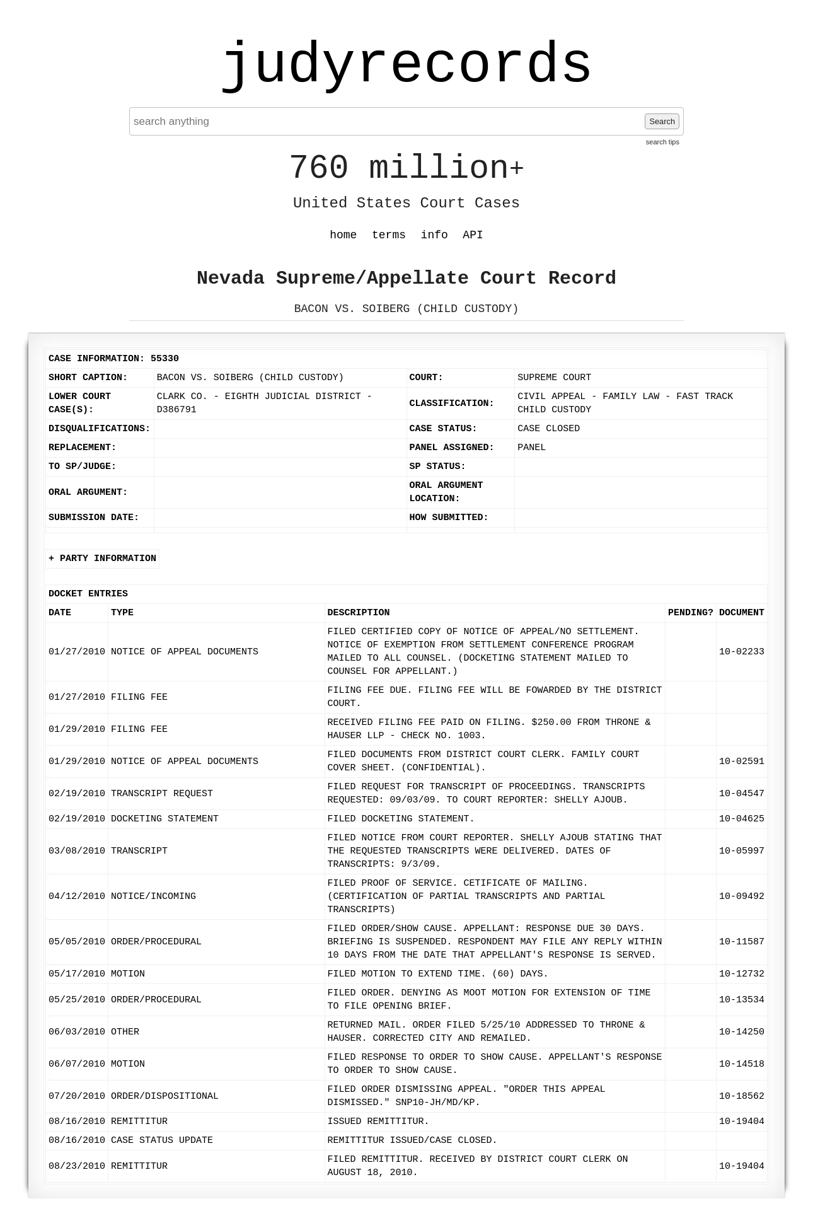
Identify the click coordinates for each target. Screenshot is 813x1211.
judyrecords (406, 66)
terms (389, 235)
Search (662, 121)
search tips (662, 142)
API (473, 235)
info (434, 235)
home (343, 235)
